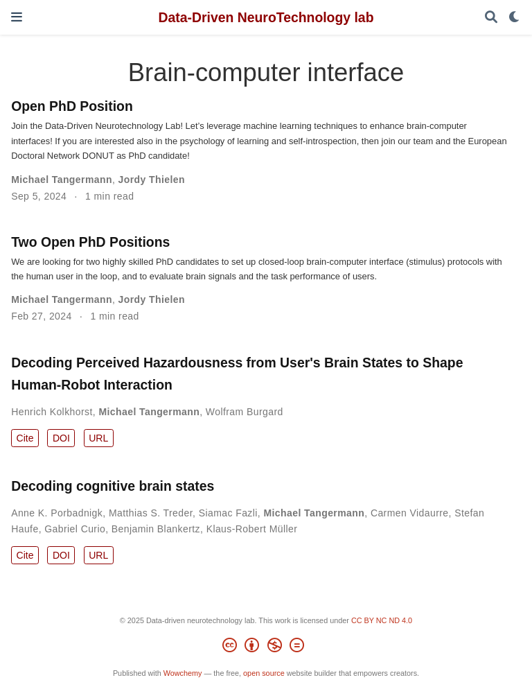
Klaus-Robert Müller (252, 528)
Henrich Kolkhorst (52, 411)
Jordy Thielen (151, 179)
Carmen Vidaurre (410, 512)
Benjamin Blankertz (156, 528)
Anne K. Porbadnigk (57, 512)
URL (98, 438)
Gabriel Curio (74, 528)
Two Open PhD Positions (90, 242)
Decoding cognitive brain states (112, 486)
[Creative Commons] (265, 647)
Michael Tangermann (61, 179)
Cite (25, 438)
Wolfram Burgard (244, 411)
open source (264, 673)
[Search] (491, 18)
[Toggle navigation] (16, 17)
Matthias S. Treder (151, 512)
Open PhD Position (72, 106)
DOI (61, 438)
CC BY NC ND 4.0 (381, 620)
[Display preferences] (514, 18)
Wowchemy (182, 673)
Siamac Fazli (228, 512)
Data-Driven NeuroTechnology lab (265, 17)
